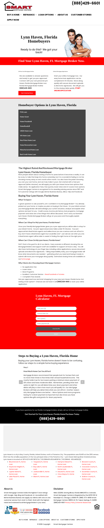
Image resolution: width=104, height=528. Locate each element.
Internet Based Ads (83, 502)
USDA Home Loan (26, 131)
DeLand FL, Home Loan (66, 472)
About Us (63, 14)
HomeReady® (25, 126)
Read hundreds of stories (54, 274)
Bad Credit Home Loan (28, 154)
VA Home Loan (25, 135)
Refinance (29, 14)
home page (25, 259)
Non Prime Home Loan (28, 140)
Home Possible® (26, 121)
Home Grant (24, 117)
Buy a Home (13, 14)
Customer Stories (81, 14)
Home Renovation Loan (28, 145)
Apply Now (13, 19)
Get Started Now (27, 93)
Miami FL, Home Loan (41, 476)
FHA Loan (23, 112)
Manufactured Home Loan (29, 150)
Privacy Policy (70, 502)
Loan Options (46, 14)
